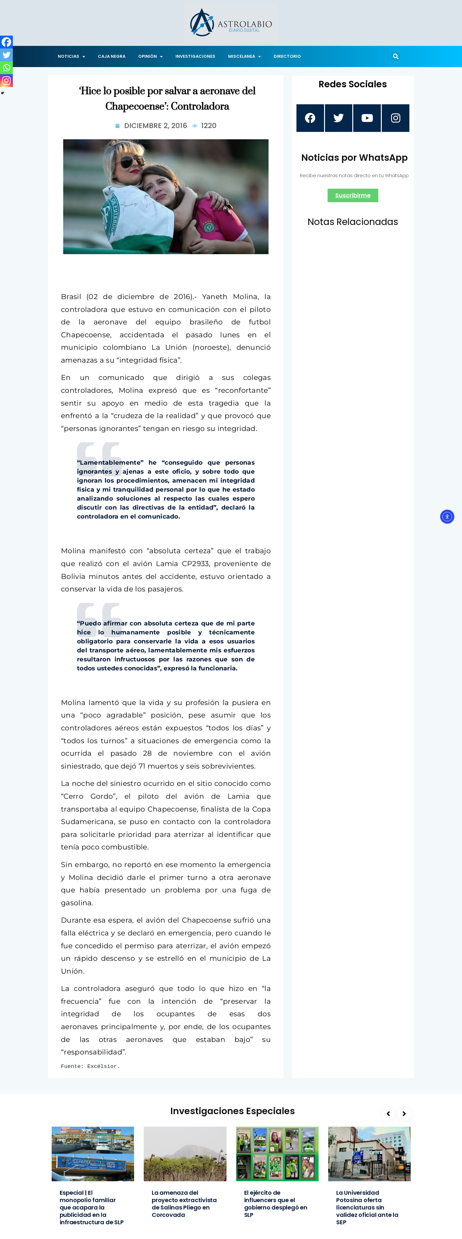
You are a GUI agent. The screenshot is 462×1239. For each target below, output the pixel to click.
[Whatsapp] (6, 67)
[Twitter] (6, 54)
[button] (395, 56)
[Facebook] (6, 42)
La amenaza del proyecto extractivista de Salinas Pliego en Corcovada (184, 1204)
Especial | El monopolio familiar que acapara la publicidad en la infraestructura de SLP (92, 1207)
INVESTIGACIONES (195, 56)
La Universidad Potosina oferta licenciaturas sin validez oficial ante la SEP (367, 1207)
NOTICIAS (71, 56)
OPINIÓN (150, 56)
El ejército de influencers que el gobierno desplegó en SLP (275, 1204)
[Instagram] (6, 80)
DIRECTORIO (287, 56)
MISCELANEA (244, 56)
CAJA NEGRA (111, 56)
